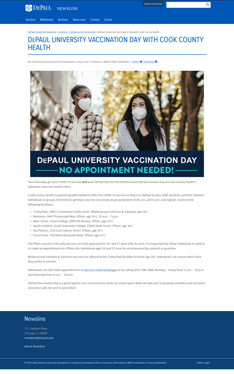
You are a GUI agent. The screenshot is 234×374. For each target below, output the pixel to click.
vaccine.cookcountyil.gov (100, 270)
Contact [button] (95, 20)
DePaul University (40, 8)
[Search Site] (188, 5)
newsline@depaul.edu (39, 338)
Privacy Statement (155, 362)
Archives (63, 20)
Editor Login (203, 362)
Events (108, 20)
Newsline (67, 8)
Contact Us (76, 362)
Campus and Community (82, 32)
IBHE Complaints (136, 362)
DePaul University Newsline (42, 32)
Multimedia (46, 20)
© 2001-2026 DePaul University (40, 362)
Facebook (150, 61)
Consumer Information (114, 362)
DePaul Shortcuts (153, 3)
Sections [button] (30, 20)
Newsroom (79, 20)
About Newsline (34, 346)
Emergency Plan (91, 362)
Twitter (137, 61)
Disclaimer (63, 362)
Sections (62, 32)
